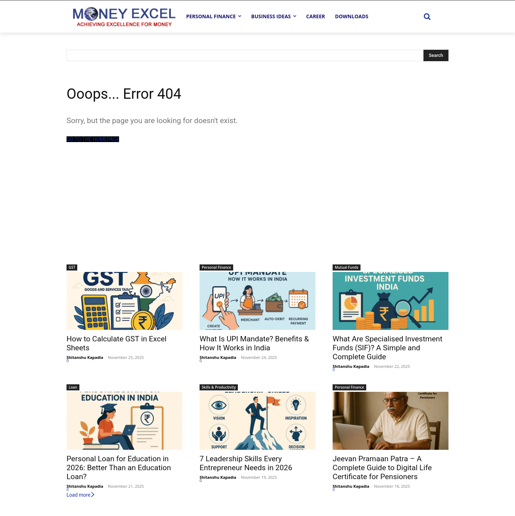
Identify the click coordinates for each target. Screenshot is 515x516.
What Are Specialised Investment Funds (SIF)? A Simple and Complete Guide (387, 348)
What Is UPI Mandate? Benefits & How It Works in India (254, 343)
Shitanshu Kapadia (85, 357)
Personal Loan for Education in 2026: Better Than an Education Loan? (119, 467)
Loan (73, 387)
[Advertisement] (257, 211)
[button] (427, 16)
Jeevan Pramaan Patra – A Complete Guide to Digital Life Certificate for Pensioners (382, 467)
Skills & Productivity (219, 387)
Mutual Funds (346, 267)
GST (72, 267)
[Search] (435, 55)
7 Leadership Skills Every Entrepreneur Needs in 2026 (246, 463)
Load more (81, 495)
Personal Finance (216, 267)
